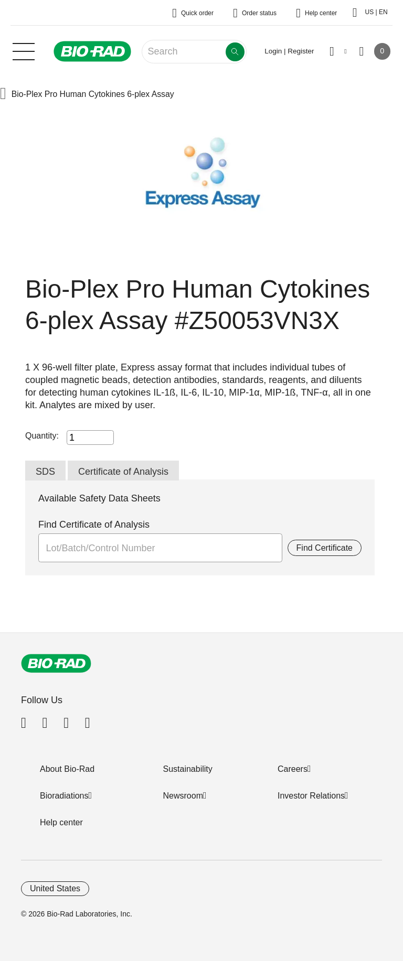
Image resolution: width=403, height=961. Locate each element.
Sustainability (188, 769)
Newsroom (183, 795)
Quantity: (42, 435)
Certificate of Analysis (123, 471)
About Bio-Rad (67, 769)
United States (55, 888)
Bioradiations (64, 795)
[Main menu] (23, 50)
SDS (45, 471)
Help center (61, 822)
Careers (292, 769)
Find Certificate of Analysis (94, 524)
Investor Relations (311, 795)
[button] (3, 95)
